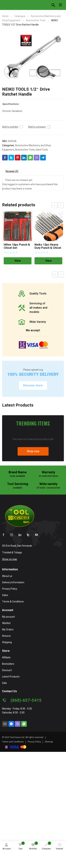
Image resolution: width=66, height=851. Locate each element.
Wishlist (33, 845)
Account (6, 846)
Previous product (55, 274)
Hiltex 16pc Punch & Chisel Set (17, 246)
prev (54, 205)
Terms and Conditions (13, 841)
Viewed (59, 846)
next (61, 205)
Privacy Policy (34, 841)
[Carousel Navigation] (58, 205)
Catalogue (19, 16)
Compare (46, 845)
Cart (21, 846)
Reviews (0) (12, 171)
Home (5, 16)
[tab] (12, 171)
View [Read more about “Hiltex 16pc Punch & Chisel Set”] (17, 261)
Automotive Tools (36, 20)
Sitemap (49, 841)
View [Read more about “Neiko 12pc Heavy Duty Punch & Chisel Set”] (48, 261)
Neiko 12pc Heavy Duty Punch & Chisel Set (47, 248)
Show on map (9, 658)
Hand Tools (42, 150)
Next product (61, 274)
